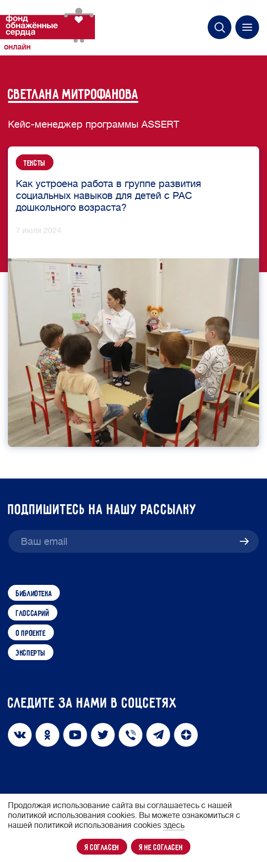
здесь (173, 825)
